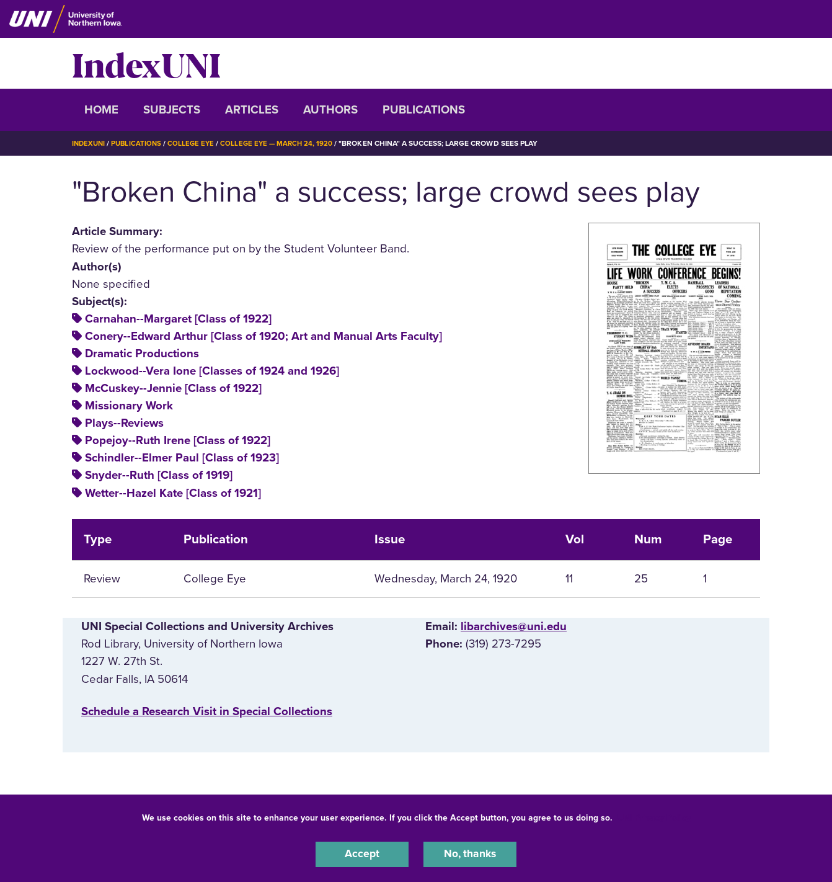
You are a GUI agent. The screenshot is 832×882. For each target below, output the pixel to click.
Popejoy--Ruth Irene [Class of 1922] (177, 440)
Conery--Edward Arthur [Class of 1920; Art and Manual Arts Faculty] (263, 336)
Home (101, 110)
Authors (330, 110)
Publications (424, 110)
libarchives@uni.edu (514, 626)
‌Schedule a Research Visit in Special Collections (206, 711)
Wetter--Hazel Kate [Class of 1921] (173, 492)
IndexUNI (146, 63)
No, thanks (469, 853)
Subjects (171, 110)
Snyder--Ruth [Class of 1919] (158, 475)
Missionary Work (129, 405)
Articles (251, 110)
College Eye (195, 143)
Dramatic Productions (142, 353)
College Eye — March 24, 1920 (283, 143)
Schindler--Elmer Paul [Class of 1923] (182, 458)
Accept (362, 853)
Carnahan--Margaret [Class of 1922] (178, 319)
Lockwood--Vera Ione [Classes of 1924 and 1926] (212, 371)
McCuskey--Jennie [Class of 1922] (173, 388)
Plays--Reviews (124, 423)
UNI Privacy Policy (654, 816)
